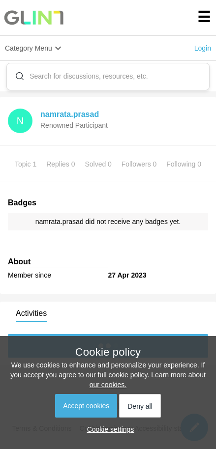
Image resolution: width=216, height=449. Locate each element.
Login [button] (202, 48)
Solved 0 (99, 164)
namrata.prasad (69, 114)
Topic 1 (26, 164)
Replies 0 (61, 164)
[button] (108, 429)
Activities (31, 313)
